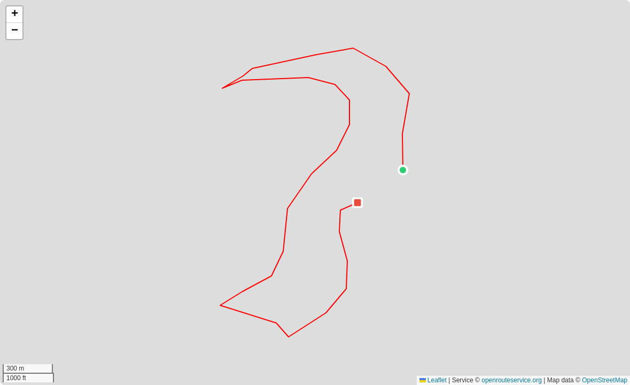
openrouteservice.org (511, 380)
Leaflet (433, 380)
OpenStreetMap (604, 380)
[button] (402, 170)
